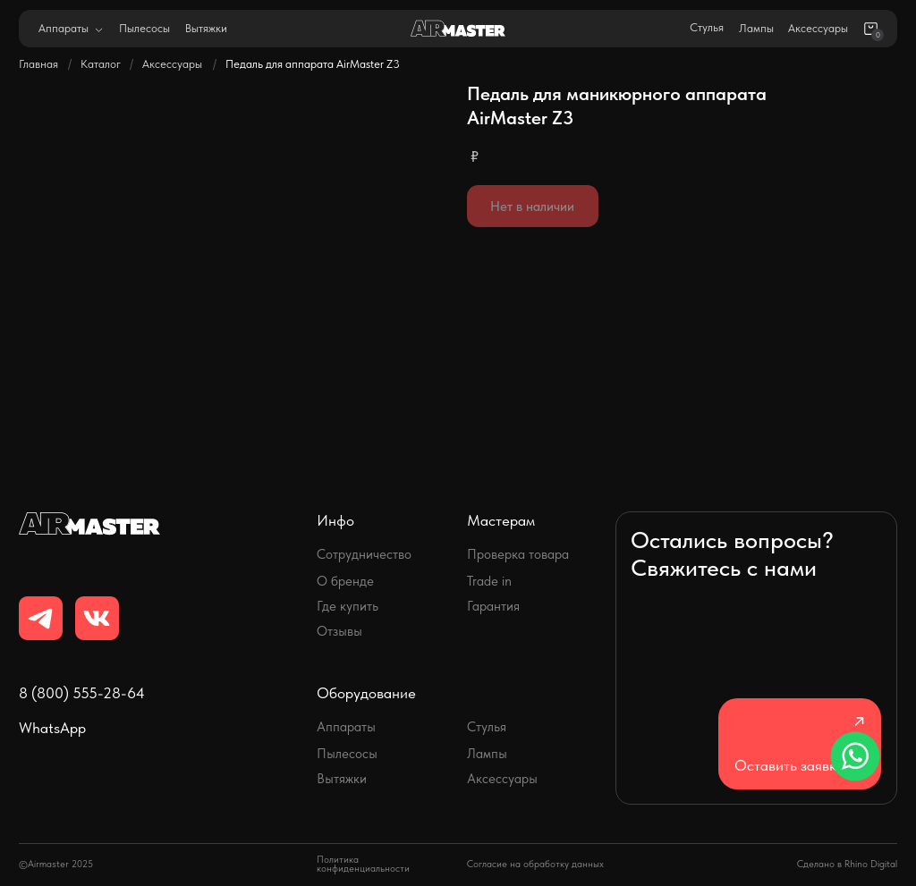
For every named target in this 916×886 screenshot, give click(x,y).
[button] (799, 743)
